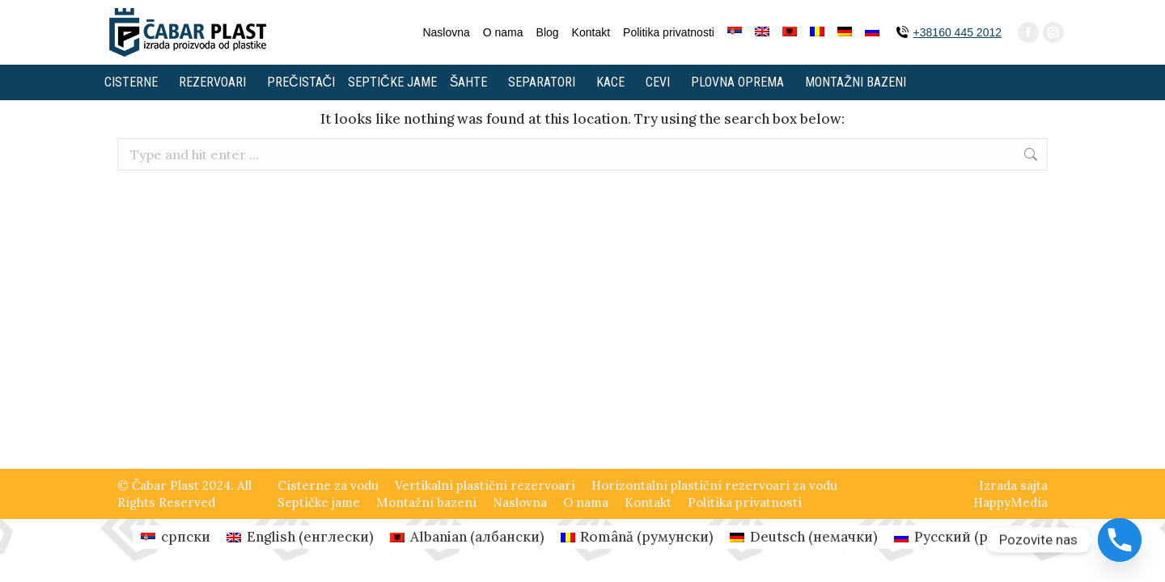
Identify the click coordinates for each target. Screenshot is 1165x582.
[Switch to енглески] (762, 32)
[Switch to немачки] (844, 32)
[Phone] (1120, 540)
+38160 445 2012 (957, 32)
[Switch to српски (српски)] (175, 537)
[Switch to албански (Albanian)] (467, 537)
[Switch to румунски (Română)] (637, 537)
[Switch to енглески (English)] (300, 537)
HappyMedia (1010, 502)
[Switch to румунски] (817, 32)
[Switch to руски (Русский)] (959, 537)
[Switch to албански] (789, 32)
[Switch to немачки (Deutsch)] (804, 537)
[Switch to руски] (872, 32)
